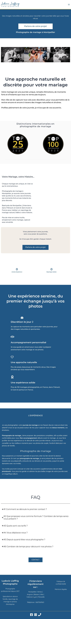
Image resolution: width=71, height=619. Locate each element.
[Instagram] (35, 614)
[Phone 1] (39, 614)
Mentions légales (61, 589)
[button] (3, 56)
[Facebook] (31, 614)
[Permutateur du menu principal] (69, 4)
